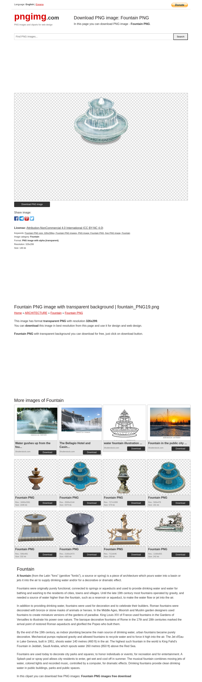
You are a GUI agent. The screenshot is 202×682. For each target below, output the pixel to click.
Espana (40, 4)
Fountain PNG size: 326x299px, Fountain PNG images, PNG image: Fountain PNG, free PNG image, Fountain (77, 233)
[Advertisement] (101, 68)
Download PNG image (32, 204)
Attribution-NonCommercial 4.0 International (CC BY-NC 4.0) (64, 227)
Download (47, 452)
